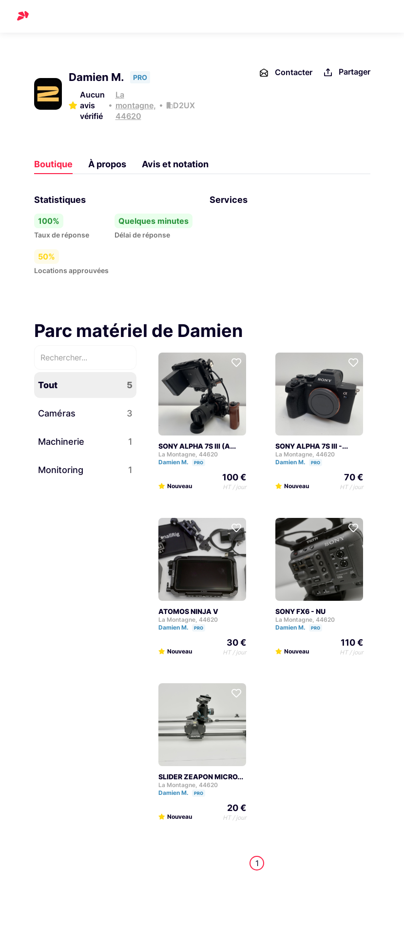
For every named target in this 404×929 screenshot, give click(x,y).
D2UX (184, 105)
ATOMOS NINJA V (188, 611)
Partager (346, 72)
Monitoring (85, 470)
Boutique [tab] (53, 164)
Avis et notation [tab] (175, 164)
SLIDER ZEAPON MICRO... (200, 776)
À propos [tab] (107, 164)
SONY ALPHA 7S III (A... (197, 446)
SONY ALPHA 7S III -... (311, 446)
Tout (85, 385)
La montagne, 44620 (135, 105)
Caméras (85, 413)
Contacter (285, 73)
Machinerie (85, 441)
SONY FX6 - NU (300, 611)
